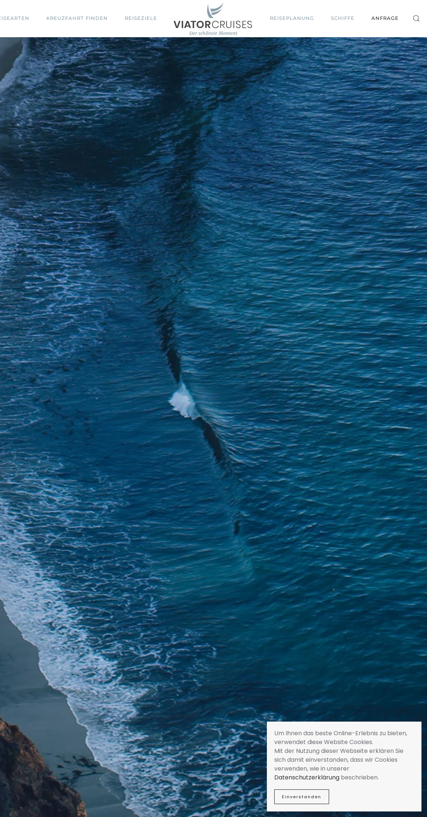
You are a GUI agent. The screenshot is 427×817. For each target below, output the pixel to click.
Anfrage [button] (385, 18)
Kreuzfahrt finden (77, 18)
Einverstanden (301, 797)
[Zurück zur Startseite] (213, 18)
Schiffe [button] (342, 18)
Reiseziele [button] (141, 18)
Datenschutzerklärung (306, 777)
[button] (416, 18)
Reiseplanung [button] (292, 18)
